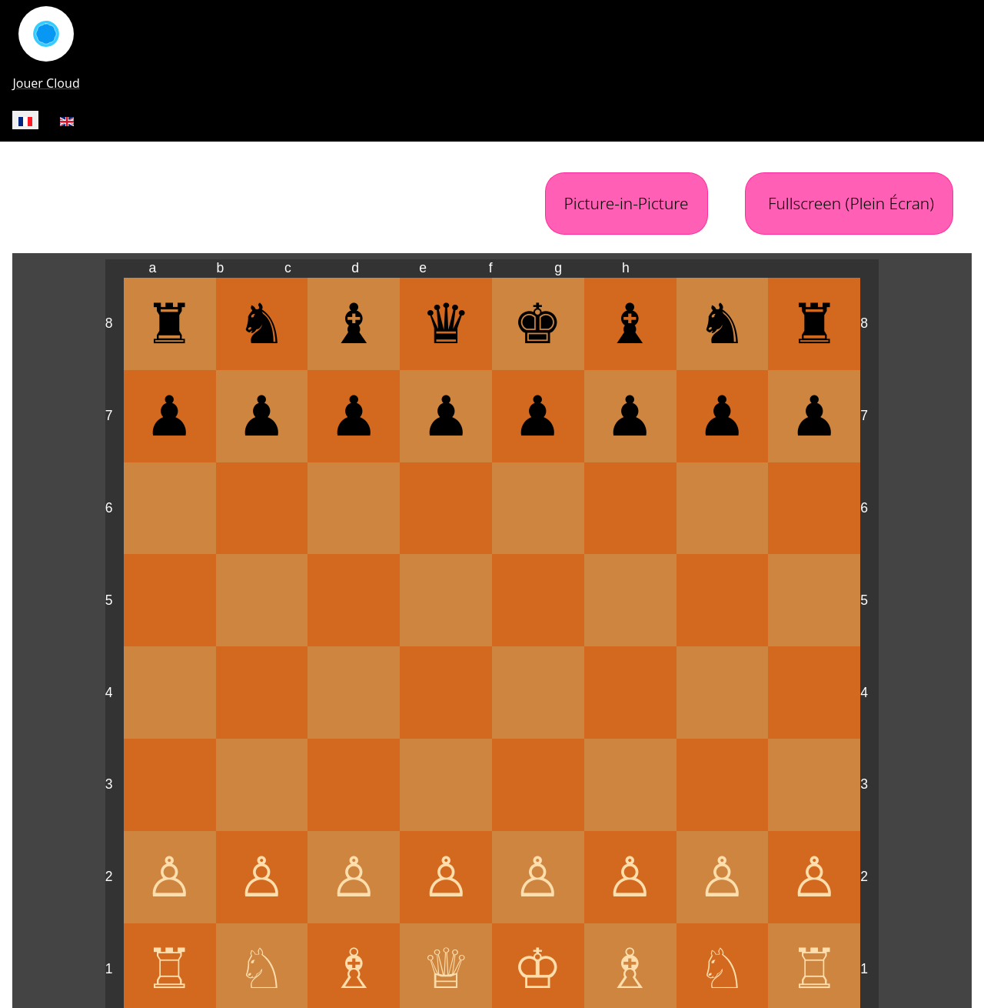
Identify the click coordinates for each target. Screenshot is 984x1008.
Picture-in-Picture (626, 203)
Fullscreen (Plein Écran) (849, 203)
